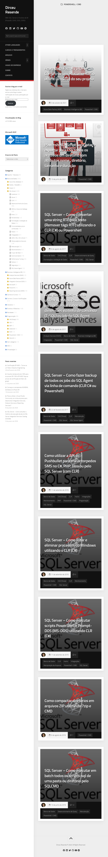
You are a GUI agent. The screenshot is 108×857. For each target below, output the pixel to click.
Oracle (11, 188)
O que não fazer (16, 253)
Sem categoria (11, 342)
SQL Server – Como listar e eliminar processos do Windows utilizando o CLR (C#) (70, 545)
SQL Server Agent (17, 268)
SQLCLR (11, 338)
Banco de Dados (12, 179)
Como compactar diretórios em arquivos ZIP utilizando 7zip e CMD (69, 706)
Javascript (12, 329)
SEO (8, 346)
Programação (11, 316)
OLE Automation (16, 256)
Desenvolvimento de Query (19, 203)
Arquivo (8, 55)
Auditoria (14, 194)
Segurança (15, 265)
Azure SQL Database (15, 182)
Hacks (13, 232)
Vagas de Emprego (13, 65)
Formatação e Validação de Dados (55, 260)
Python (14, 262)
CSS (10, 322)
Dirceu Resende (12, 9)
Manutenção (15, 246)
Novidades (10, 312)
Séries (8, 60)
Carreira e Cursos (12, 295)
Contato (8, 75)
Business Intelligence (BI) (14, 272)
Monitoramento (16, 249)
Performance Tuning (17, 259)
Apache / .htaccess (13, 175)
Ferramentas (15, 217)
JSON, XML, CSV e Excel (18, 238)
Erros (13, 214)
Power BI (12, 288)
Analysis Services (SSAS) (16, 275)
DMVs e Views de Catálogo (19, 209)
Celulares (10, 305)
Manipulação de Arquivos (19, 241)
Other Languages (12, 45)
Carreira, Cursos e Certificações (16, 298)
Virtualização (11, 350)
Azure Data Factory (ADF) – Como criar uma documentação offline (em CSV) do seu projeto (70, 73)
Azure (13, 197)
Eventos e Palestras (13, 308)
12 (73, 805)
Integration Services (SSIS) (16, 281)
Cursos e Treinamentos (15, 50)
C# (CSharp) (12, 319)
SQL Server (12, 191)
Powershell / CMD (14, 335)
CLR (13, 200)
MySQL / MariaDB (14, 185)
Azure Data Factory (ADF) (16, 278)
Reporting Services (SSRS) (16, 291)
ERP (10, 325)
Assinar (10, 103)
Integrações (15, 235)
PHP (10, 332)
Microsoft (12, 284)
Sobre (7, 70)
